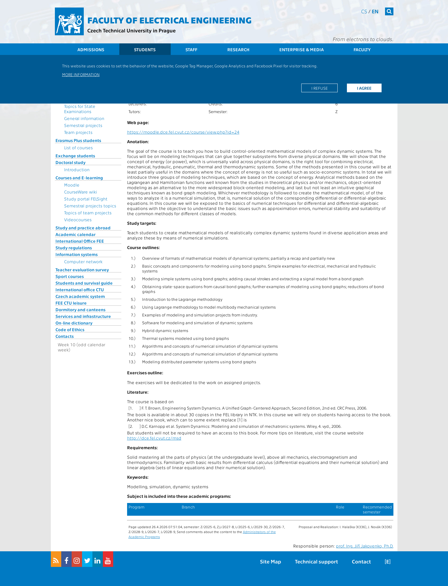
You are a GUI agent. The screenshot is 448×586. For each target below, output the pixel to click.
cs (364, 11)
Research (238, 49)
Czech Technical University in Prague (131, 30)
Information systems (76, 254)
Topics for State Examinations (79, 109)
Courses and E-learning (79, 177)
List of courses (78, 147)
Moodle (71, 184)
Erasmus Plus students (78, 140)
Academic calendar (75, 234)
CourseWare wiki (80, 191)
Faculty (362, 49)
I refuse (319, 88)
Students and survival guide (84, 282)
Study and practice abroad (83, 227)
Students (145, 49)
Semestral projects (83, 125)
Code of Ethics (69, 329)
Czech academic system (80, 296)
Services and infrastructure (83, 316)
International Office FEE (79, 241)
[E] (388, 561)
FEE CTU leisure (71, 302)
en (375, 11)
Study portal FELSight (85, 198)
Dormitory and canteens (80, 309)
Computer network (83, 261)
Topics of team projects (87, 212)
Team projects (78, 132)
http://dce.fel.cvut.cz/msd (154, 438)
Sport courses (69, 276)
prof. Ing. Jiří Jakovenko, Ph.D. (364, 545)
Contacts (64, 336)
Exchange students (75, 155)
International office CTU (79, 289)
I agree (364, 88)
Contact (361, 561)
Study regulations (73, 247)
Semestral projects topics (90, 205)
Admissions (90, 49)
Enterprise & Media (301, 49)
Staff (191, 49)
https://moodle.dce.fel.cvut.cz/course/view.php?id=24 (183, 131)
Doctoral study (70, 162)
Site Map (270, 561)
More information (81, 74)
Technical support (316, 561)
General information (84, 118)
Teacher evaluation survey (82, 269)
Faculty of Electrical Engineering (169, 19)
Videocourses (78, 219)
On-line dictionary (73, 322)
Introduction (77, 169)
